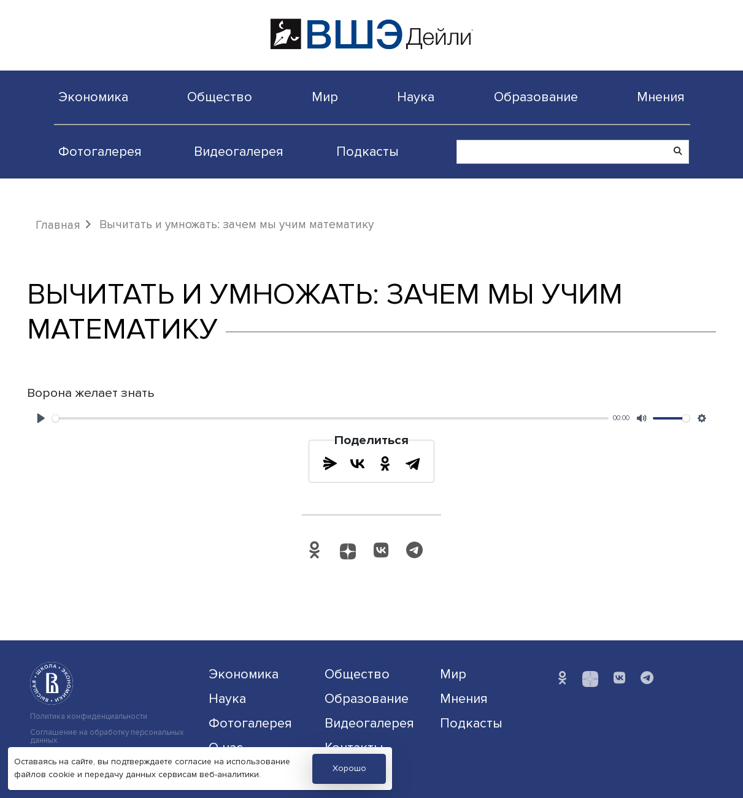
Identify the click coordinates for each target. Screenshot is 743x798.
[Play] (41, 418)
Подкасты (367, 151)
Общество (219, 97)
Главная (58, 225)
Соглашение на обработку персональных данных (106, 737)
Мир (325, 97)
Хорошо (349, 768)
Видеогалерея (238, 151)
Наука (415, 97)
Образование (536, 97)
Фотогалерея (100, 151)
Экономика (93, 97)
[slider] (330, 418)
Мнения (661, 97)
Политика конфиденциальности (88, 717)
